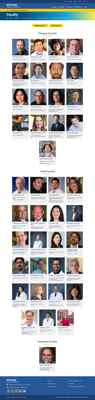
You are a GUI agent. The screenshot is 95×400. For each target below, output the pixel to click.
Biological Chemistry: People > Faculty (60, 18)
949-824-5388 (24, 387)
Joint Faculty (56, 25)
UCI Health (70, 383)
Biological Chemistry (19, 10)
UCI (85, 1)
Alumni (80, 1)
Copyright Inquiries (60, 397)
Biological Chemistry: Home (27, 18)
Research (17, 18)
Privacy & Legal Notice (83, 397)
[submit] (87, 1)
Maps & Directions (52, 383)
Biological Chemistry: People (42, 18)
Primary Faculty (40, 25)
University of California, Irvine (75, 380)
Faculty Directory (51, 386)
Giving (75, 1)
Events (70, 1)
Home (9, 18)
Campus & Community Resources (76, 386)
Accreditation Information (71, 397)
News (65, 1)
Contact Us (50, 380)
